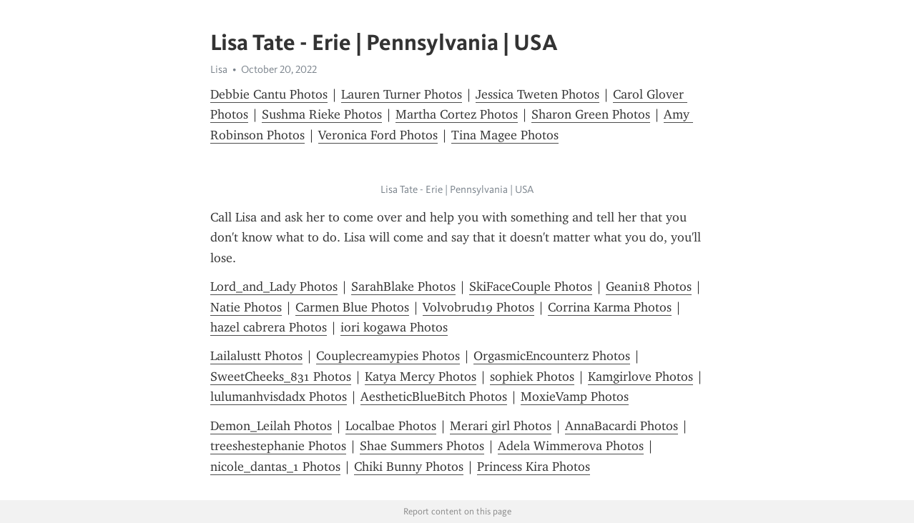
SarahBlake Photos (403, 286)
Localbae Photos (390, 426)
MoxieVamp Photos (575, 396)
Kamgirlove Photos (640, 376)
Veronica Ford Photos (378, 135)
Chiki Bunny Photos (408, 466)
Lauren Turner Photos (401, 94)
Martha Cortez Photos (456, 114)
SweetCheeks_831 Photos (280, 376)
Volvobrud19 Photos (478, 307)
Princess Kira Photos (533, 466)
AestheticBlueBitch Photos (433, 396)
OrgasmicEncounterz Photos (551, 356)
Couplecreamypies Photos (388, 356)
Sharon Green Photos (590, 114)
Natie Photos (246, 307)
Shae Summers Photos (422, 446)
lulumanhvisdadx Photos (278, 396)
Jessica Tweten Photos (537, 94)
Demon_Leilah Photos (271, 426)
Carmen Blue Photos (352, 307)
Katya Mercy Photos (420, 376)
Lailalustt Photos (256, 356)
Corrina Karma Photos (610, 307)
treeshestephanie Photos (278, 446)
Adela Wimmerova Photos (571, 446)
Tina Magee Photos (505, 135)
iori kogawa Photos (394, 327)
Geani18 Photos (649, 286)
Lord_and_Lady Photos (274, 286)
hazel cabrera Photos (268, 327)
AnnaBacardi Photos (621, 426)
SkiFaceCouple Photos (530, 286)
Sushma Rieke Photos (322, 114)
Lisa (218, 69)
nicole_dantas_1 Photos (275, 466)
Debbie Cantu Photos (269, 94)
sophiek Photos (532, 376)
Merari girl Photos (500, 426)
